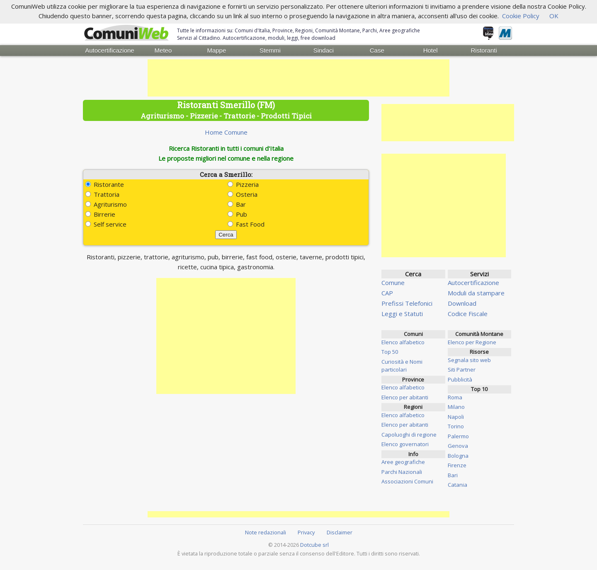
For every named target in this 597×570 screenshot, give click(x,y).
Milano (456, 407)
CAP (387, 293)
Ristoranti (484, 50)
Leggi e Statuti (402, 313)
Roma (455, 397)
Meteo (163, 50)
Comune (393, 282)
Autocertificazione (109, 50)
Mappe (216, 50)
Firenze (457, 465)
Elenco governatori (405, 444)
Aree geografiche (403, 462)
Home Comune (226, 132)
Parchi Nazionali (401, 472)
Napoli (456, 416)
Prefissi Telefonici (406, 303)
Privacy (306, 532)
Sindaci (323, 50)
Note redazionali (265, 532)
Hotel (430, 50)
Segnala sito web (469, 360)
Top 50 (389, 351)
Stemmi (270, 50)
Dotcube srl (314, 544)
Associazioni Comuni (407, 481)
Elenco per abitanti (404, 397)
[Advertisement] (298, 78)
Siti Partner (462, 369)
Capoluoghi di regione (409, 434)
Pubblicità (460, 379)
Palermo (458, 436)
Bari (453, 475)
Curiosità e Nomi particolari (401, 366)
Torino (456, 426)
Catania (457, 484)
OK (553, 16)
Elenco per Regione (472, 342)
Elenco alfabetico (403, 342)
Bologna (458, 455)
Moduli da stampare (476, 293)
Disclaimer (339, 532)
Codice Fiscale (468, 313)
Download (462, 303)
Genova (458, 445)
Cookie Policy (520, 16)
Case (377, 50)
